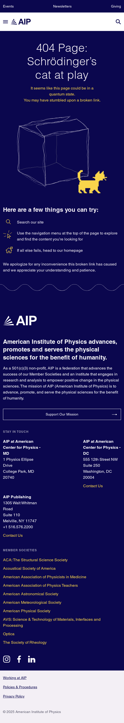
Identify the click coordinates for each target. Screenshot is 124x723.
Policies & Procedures (20, 687)
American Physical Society (26, 610)
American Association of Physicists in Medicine (44, 576)
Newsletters (62, 6)
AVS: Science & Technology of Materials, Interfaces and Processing (52, 622)
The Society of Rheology (25, 642)
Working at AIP (14, 678)
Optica (8, 634)
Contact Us (93, 486)
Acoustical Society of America (29, 568)
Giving (116, 6)
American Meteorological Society (32, 602)
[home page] (22, 21)
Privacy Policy (13, 696)
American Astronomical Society (30, 594)
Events (8, 6)
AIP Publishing (17, 496)
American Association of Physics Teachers (40, 585)
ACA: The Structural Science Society (35, 560)
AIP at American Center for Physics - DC (102, 447)
